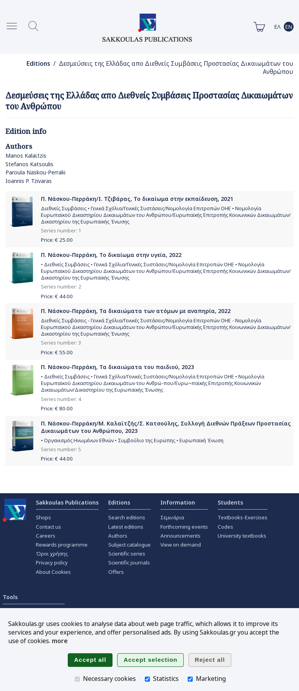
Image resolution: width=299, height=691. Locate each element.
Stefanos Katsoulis (29, 164)
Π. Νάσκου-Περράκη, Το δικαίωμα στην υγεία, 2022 (111, 254)
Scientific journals (129, 562)
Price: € (57, 239)
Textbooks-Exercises (242, 517)
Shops (43, 517)
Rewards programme (62, 544)
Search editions (126, 517)
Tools (10, 597)
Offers (116, 571)
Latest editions (125, 526)
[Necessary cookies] (77, 679)
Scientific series (126, 553)
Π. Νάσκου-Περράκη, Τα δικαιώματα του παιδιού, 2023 (117, 367)
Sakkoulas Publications (67, 502)
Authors (117, 535)
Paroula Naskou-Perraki (35, 172)
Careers (45, 535)
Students (230, 502)
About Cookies (53, 571)
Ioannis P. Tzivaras (28, 181)
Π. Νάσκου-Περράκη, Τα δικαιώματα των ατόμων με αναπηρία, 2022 (135, 311)
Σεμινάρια (172, 517)
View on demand (180, 544)
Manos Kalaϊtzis (25, 155)
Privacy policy (52, 562)
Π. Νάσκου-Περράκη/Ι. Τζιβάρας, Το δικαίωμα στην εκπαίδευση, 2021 (137, 198)
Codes (225, 526)
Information (177, 502)
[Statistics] (147, 679)
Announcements (180, 535)
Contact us (48, 526)
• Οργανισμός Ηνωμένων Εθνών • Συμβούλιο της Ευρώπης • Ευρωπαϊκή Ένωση (132, 440)
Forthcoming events (184, 526)
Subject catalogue (129, 544)
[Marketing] (190, 679)
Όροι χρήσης (52, 553)
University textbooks (242, 535)
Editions (38, 64)
